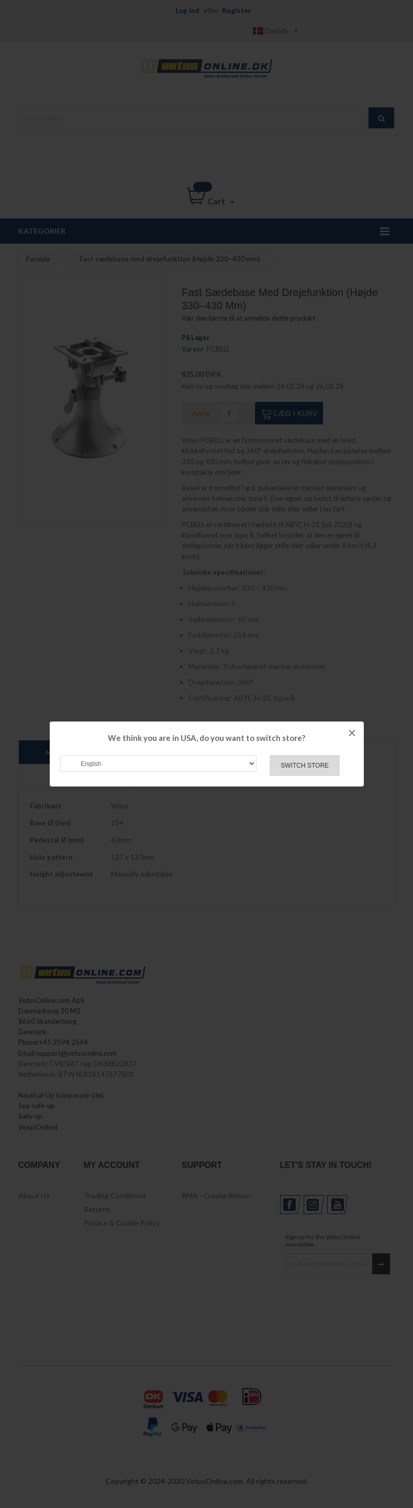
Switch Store (305, 765)
